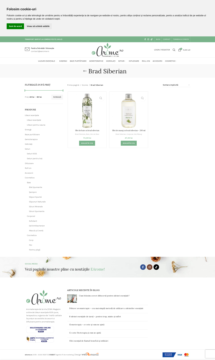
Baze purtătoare (32, 134)
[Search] (174, 50)
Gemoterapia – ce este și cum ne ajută (86, 324)
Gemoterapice (31, 139)
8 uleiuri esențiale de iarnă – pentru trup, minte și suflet (95, 316)
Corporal (31, 216)
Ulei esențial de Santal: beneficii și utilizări (88, 341)
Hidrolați (28, 144)
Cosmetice (29, 178)
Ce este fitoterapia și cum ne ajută (85, 333)
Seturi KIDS (32, 153)
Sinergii (28, 129)
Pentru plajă (34, 250)
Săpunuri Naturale (37, 202)
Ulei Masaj (138, 137)
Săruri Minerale (36, 206)
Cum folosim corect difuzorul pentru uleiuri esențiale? (104, 295)
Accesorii (29, 173)
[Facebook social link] (145, 39)
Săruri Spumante (36, 211)
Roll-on (28, 168)
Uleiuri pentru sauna (36, 125)
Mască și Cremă (36, 230)
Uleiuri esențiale (32, 115)
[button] (87, 146)
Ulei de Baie (94, 134)
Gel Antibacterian (37, 226)
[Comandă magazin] (176, 85)
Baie (29, 182)
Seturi (27, 149)
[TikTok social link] (151, 39)
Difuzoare (29, 163)
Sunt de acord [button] (15, 26)
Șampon (33, 192)
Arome (85, 85)
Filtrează (57, 97)
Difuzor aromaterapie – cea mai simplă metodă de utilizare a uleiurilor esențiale (106, 308)
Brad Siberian (79, 134)
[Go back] (84, 71)
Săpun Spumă (35, 197)
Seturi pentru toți (34, 158)
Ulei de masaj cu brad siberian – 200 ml (128, 132)
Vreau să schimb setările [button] (38, 26)
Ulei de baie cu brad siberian (87, 131)
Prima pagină (73, 85)
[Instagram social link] (148, 39)
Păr (30, 245)
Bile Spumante (35, 187)
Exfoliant (33, 221)
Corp (31, 240)
